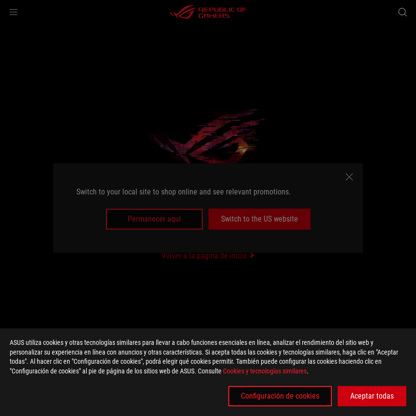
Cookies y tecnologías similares (265, 371)
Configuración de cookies (280, 396)
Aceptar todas (372, 396)
